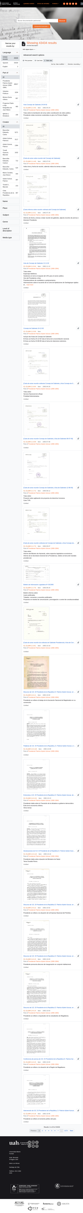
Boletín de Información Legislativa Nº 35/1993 (38, 584)
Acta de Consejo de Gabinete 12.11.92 (36, 263)
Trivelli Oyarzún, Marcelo (10, 153)
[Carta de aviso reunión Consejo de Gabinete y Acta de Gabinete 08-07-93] (48, 438)
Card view (38, 60)
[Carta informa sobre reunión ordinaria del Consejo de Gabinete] (44, 209)
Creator (6, 122)
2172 (66, 1130)
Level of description (7, 230)
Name (5, 201)
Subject (6, 215)
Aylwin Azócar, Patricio (10, 180)
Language (7, 52)
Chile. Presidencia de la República (10, 193)
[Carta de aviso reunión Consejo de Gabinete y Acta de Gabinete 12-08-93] (48, 487)
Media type (7, 238)
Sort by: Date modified (57, 64)
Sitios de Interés (43, 3)
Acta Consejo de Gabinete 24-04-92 (35, 104)
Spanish (10, 63)
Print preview (27, 60)
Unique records (10, 58)
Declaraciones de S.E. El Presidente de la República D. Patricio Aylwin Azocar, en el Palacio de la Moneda (49, 851)
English (10, 67)
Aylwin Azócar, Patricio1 (10, 139)
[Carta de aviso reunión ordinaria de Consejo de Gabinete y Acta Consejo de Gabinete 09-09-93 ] (49, 543)
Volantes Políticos (10, 92)
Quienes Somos (29, 3)
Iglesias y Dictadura (10, 115)
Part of (5, 73)
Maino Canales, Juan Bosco (10, 174)
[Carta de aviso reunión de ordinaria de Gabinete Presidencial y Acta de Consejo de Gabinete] (49, 642)
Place (5, 208)
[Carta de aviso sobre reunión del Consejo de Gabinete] (41, 158)
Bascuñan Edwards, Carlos (10, 132)
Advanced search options (33, 55)
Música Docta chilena (10, 98)
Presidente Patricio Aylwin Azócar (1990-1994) (10, 84)
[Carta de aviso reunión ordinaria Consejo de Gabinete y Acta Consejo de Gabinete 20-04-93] (49, 383)
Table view (48, 60)
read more (30, 285)
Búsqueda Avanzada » (41, 26)
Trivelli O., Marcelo (10, 186)
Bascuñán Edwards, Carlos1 (10, 161)
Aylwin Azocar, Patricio (10, 145)
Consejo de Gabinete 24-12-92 (33, 328)
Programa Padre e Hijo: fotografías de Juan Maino (10, 106)
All (3, 77)
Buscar (62, 21)
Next (71, 1130)
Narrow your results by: (10, 44)
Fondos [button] (55, 3)
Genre (5, 222)
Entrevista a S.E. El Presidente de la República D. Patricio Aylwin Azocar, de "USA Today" (49, 795)
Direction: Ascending (74, 64)
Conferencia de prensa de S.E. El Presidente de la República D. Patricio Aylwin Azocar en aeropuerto (49, 1059)
